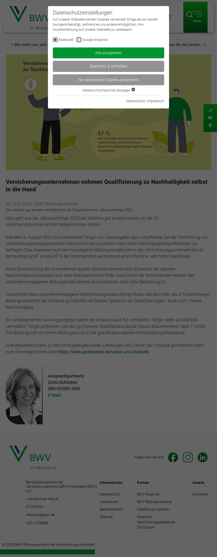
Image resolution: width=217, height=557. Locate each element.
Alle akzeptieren (108, 53)
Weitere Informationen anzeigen (108, 90)
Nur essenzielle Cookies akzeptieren (108, 79)
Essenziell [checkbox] (66, 40)
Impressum (155, 101)
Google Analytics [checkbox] (95, 40)
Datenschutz (135, 101)
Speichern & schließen (108, 66)
